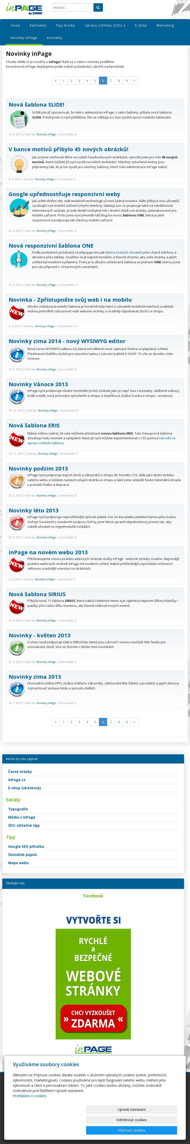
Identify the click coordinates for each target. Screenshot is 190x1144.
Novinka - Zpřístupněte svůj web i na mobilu (70, 299)
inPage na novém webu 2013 (48, 552)
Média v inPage (21, 817)
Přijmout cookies (158, 1130)
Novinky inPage (24, 37)
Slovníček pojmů (22, 854)
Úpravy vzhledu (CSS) (105, 25)
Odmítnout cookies (117, 1130)
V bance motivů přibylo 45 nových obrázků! (68, 149)
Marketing (165, 25)
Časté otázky (20, 771)
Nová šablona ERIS (34, 425)
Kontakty (54, 37)
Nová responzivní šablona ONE (51, 245)
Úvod (15, 25)
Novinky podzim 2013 (38, 468)
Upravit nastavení (77, 1130)
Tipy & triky (65, 25)
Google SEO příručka (26, 846)
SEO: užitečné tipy (24, 825)
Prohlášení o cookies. (30, 1116)
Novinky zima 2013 (35, 676)
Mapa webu (18, 862)
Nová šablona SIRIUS (37, 594)
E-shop (141, 25)
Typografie (18, 809)
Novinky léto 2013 (34, 510)
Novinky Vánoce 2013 (38, 384)
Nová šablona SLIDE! (36, 104)
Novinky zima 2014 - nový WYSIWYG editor (67, 341)
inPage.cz (16, 779)
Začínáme (37, 25)
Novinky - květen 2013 (40, 635)
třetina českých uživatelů (123, 252)
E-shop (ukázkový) (24, 788)
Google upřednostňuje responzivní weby (64, 194)
